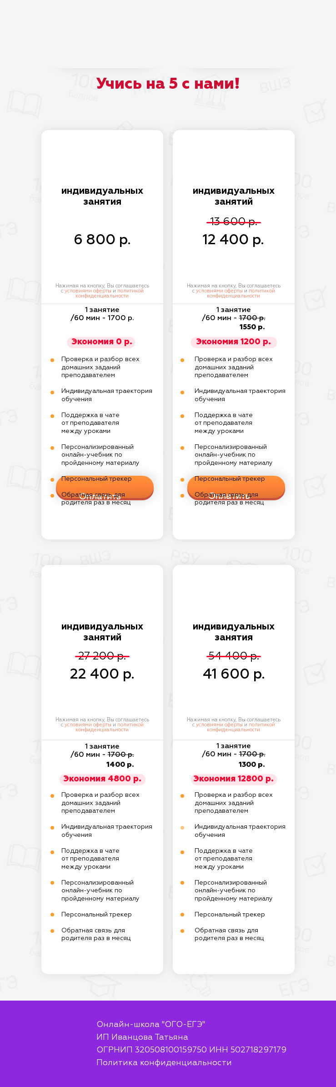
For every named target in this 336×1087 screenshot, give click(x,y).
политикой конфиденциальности (109, 293)
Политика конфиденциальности (164, 1063)
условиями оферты (88, 290)
